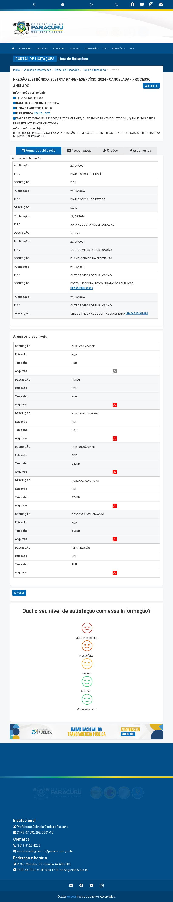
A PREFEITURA (25, 48)
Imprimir (151, 85)
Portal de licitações (67, 69)
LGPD (131, 48)
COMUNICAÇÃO (92, 48)
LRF (105, 48)
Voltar (19, 592)
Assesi (71, 896)
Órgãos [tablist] (110, 150)
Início (16, 69)
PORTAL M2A (42, 113)
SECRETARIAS (59, 48)
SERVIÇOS (75, 48)
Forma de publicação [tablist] (39, 150)
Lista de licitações (94, 69)
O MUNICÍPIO (42, 48)
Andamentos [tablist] (140, 150)
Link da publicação (81, 288)
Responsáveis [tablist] (79, 150)
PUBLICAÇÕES (118, 48)
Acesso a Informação (37, 69)
